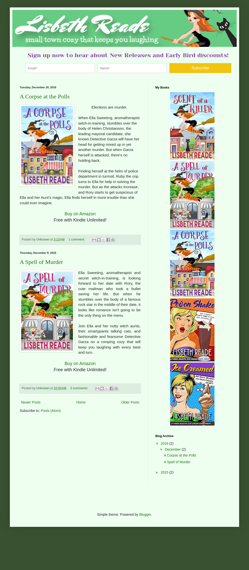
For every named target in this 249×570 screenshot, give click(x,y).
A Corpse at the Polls (45, 96)
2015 (165, 472)
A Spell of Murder (41, 262)
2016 (165, 443)
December (173, 449)
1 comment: (77, 239)
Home (80, 402)
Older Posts (130, 402)
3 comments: (79, 388)
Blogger (145, 514)
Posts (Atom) (51, 411)
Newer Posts (30, 402)
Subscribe (200, 68)
